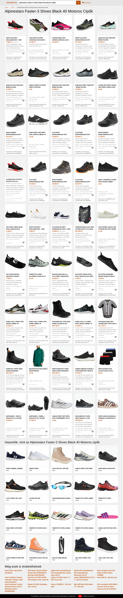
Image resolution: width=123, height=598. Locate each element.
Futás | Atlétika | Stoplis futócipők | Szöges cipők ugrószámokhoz (14, 580)
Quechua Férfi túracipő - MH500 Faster (84, 86)
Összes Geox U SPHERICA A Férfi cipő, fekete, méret (106, 199)
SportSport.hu (12, 2)
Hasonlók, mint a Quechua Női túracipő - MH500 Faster (106, 58)
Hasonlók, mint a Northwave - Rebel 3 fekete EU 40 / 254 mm (38, 436)
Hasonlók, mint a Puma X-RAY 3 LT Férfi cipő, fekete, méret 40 (84, 341)
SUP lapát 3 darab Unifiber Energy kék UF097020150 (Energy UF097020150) (37, 573)
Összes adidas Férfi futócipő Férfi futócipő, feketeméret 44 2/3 (37, 105)
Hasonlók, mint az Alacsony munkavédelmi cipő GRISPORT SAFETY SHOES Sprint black (37, 200)
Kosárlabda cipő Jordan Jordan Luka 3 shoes (60, 40)
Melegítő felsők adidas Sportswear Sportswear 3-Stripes (38, 371)
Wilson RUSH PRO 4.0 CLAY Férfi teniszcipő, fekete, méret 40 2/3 (60, 276)
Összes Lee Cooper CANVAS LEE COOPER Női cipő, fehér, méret (106, 247)
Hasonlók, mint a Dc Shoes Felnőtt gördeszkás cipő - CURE (61, 247)
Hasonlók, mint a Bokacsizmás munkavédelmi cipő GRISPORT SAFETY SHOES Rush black (14, 153)
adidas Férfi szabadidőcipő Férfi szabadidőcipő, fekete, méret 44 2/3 (61, 573)
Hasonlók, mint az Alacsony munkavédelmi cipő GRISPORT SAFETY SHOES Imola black (83, 153)
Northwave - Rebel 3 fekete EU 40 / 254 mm (37, 417)
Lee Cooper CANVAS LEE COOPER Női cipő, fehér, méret (107, 229)
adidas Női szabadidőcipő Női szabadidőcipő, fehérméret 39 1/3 (83, 573)
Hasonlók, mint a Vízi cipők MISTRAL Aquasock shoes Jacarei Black (15, 294)
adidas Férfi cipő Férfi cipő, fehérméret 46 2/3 (61, 417)
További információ (88, 596)
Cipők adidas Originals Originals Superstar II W (107, 418)
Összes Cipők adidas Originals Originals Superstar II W (106, 436)
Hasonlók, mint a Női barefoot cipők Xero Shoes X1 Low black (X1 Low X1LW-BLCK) (84, 437)
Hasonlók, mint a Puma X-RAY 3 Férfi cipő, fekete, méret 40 (15, 341)
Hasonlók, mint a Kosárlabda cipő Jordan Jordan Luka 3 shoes (60, 58)
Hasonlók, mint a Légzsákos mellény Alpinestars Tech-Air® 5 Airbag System (107, 342)
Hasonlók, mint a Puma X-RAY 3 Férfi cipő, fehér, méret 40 (38, 341)
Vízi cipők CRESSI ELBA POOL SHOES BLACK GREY (84, 275)
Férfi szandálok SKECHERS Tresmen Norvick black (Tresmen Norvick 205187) (107, 587)
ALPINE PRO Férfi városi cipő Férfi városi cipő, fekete (107, 87)
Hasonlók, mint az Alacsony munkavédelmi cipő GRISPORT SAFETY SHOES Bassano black (60, 153)
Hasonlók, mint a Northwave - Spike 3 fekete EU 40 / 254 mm (15, 436)
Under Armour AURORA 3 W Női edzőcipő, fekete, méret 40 (84, 371)
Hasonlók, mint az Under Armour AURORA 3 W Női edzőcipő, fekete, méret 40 (84, 390)
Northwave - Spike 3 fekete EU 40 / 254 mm (13, 417)
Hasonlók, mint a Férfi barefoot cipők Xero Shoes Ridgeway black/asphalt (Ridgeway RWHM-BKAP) (61, 390)
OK (80, 596)
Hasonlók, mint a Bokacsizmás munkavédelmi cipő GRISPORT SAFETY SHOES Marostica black (106, 153)
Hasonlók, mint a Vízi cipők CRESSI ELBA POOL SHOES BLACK (15, 247)
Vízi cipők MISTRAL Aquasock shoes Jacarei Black (13, 276)
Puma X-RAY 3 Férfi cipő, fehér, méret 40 (38, 322)
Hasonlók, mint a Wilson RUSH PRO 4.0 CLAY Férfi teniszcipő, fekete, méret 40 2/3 (61, 295)
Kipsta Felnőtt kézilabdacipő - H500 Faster (14, 40)
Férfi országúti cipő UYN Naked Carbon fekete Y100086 (106, 573)
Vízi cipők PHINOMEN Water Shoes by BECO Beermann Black (106, 276)
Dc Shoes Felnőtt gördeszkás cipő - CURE (61, 228)
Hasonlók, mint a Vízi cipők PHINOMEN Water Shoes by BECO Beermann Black (107, 295)
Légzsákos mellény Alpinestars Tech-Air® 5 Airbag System (107, 323)
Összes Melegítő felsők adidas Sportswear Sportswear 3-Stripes (37, 389)
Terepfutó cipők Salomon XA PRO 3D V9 (37, 275)
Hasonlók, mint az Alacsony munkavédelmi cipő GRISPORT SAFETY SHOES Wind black (83, 200)
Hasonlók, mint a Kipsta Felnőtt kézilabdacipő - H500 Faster (14, 58)
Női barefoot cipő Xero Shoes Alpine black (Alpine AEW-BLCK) (61, 323)
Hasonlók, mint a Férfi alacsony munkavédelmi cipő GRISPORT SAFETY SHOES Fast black (83, 59)
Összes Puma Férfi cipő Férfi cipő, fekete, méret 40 (37, 152)
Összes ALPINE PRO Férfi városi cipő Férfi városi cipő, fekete (106, 105)
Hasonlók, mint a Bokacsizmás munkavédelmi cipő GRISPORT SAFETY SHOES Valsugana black (60, 200)
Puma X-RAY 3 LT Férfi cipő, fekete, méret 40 (83, 322)
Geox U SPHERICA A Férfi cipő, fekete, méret (107, 181)
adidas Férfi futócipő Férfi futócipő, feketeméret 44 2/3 (37, 87)
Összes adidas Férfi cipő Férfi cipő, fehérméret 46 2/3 (61, 436)
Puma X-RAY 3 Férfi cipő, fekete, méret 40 (15, 322)
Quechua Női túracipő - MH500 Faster (107, 39)
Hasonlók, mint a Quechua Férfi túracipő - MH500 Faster (83, 105)
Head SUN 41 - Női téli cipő (107, 577)
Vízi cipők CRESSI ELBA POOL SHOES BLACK (14, 228)
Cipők (12, 7)
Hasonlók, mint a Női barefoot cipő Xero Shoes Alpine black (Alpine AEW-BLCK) (61, 342)
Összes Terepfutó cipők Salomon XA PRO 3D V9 (38, 294)
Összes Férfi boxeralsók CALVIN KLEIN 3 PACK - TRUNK (106, 389)
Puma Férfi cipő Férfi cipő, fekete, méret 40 (37, 133)
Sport (6, 7)
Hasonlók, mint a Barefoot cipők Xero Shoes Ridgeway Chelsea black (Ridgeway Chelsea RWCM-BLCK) (15, 390)
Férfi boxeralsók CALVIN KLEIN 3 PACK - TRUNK (106, 371)
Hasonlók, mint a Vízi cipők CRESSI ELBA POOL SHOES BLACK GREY (84, 294)
